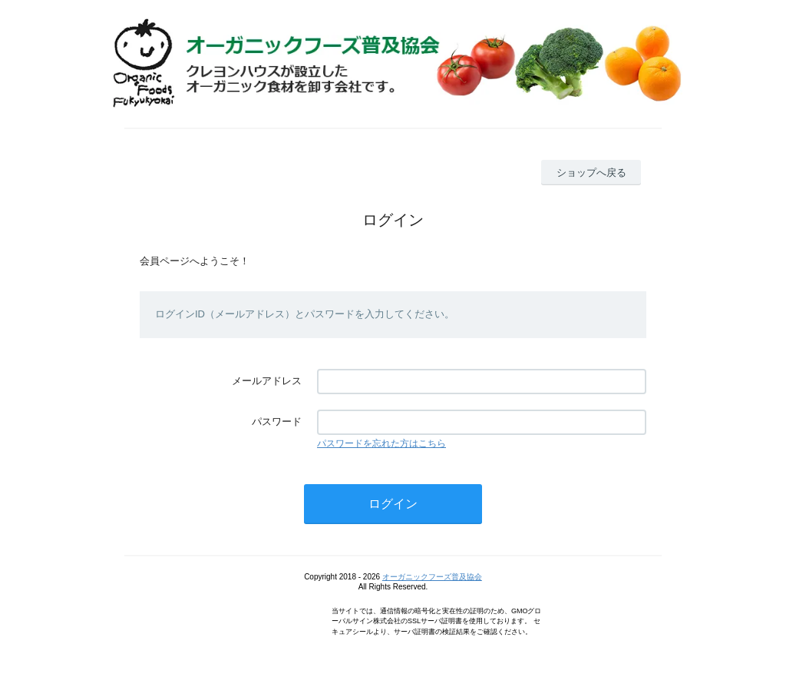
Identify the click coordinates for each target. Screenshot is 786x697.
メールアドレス (267, 381)
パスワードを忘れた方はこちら (381, 443)
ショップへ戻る (591, 172)
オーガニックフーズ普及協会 (432, 577)
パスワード (277, 421)
